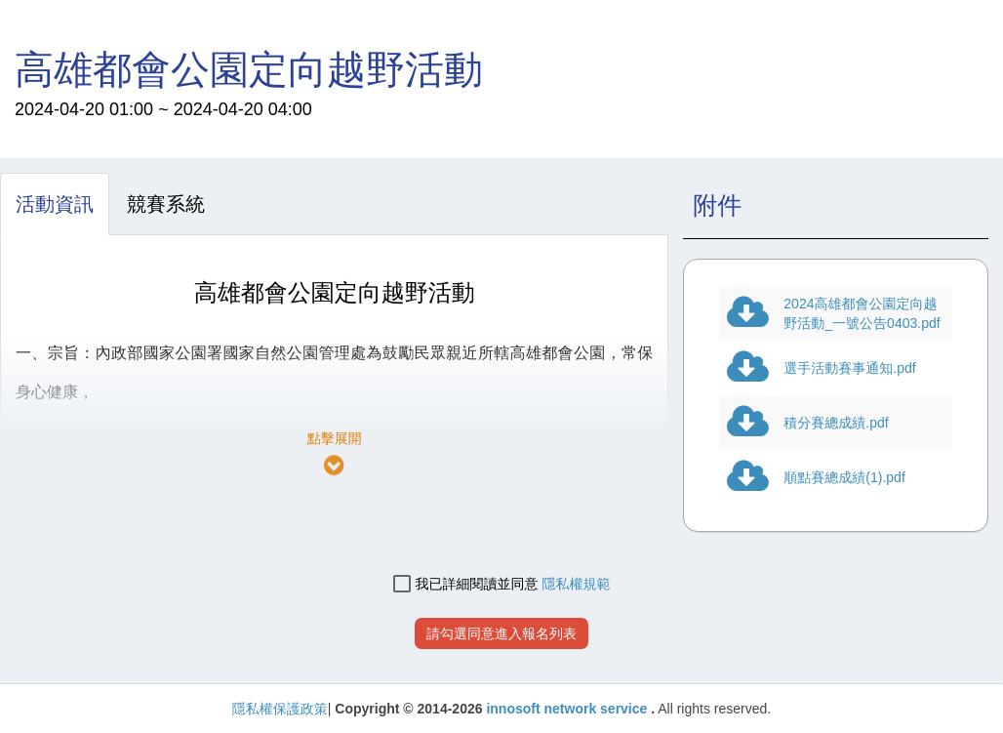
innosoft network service (568, 708)
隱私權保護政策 (280, 708)
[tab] (54, 204)
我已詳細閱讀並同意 (466, 584)
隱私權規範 (576, 583)
